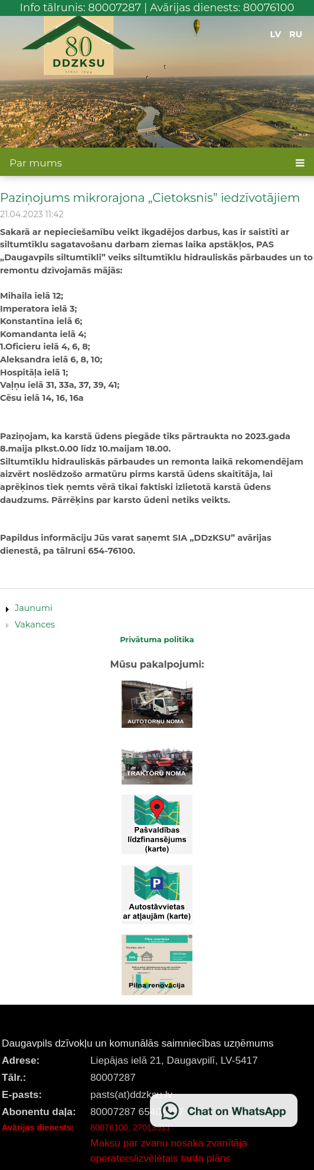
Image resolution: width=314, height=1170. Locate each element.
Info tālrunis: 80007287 (81, 7)
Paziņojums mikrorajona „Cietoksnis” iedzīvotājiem (150, 197)
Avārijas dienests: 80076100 (222, 7)
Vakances (35, 624)
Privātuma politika (157, 639)
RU (295, 34)
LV (276, 34)
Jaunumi (34, 608)
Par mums (35, 163)
